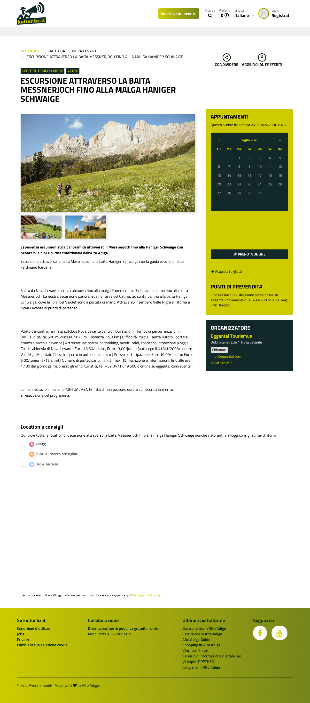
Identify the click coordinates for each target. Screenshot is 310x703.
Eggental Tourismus (231, 336)
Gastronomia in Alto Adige (204, 628)
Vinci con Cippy (195, 650)
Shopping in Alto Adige (201, 645)
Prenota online (249, 254)
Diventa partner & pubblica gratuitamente (123, 628)
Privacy (23, 639)
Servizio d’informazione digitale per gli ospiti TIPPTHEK (211, 658)
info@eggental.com (226, 356)
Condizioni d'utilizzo (33, 628)
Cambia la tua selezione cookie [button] (42, 645)
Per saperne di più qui (147, 595)
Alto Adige (30, 51)
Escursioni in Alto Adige (202, 634)
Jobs (20, 634)
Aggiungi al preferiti (262, 60)
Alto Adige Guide (196, 639)
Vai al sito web (221, 363)
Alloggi (37, 444)
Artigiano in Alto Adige (201, 667)
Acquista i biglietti (226, 271)
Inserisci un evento (179, 13)
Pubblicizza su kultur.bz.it (109, 634)
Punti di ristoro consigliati (53, 454)
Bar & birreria (43, 464)
